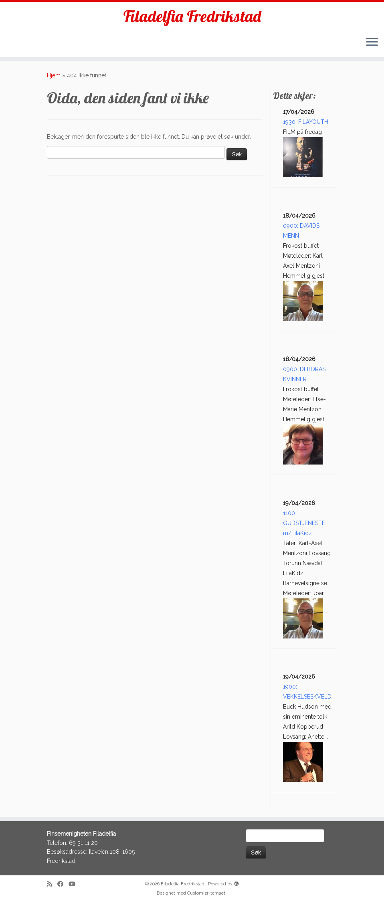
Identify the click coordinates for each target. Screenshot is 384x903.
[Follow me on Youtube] (75, 884)
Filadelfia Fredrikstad (192, 16)
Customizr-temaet (206, 893)
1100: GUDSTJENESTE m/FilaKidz (304, 523)
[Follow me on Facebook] (63, 884)
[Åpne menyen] (372, 42)
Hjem (54, 75)
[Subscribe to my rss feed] (52, 884)
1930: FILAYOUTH (305, 122)
